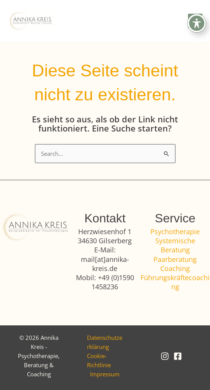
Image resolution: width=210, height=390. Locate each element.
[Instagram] (165, 356)
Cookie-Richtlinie (99, 360)
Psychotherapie (175, 231)
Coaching (175, 268)
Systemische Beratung (175, 245)
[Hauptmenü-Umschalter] (195, 21)
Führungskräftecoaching (175, 282)
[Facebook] (178, 356)
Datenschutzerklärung (104, 342)
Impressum (105, 374)
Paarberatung (175, 259)
